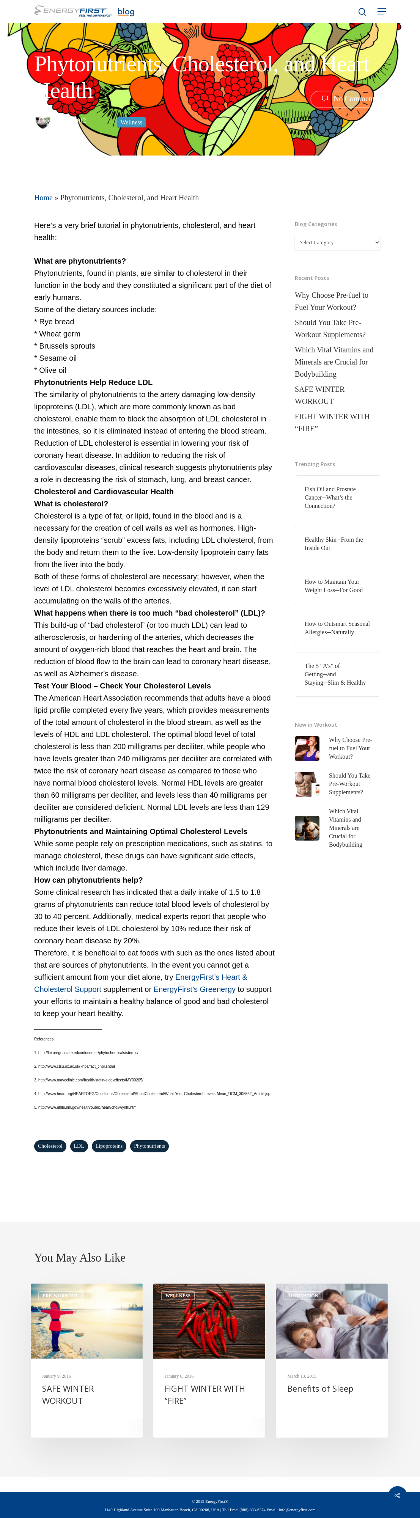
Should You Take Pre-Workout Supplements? (330, 328)
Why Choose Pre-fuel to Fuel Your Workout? (331, 301)
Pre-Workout (60, 1295)
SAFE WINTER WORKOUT (319, 395)
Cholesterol (50, 1146)
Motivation (303, 1295)
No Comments (348, 98)
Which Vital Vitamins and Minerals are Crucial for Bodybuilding (334, 362)
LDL (79, 1146)
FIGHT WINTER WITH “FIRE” (332, 422)
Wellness (131, 122)
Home (43, 197)
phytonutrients (149, 1146)
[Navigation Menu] (382, 11)
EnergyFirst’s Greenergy (195, 989)
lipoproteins (109, 1146)
